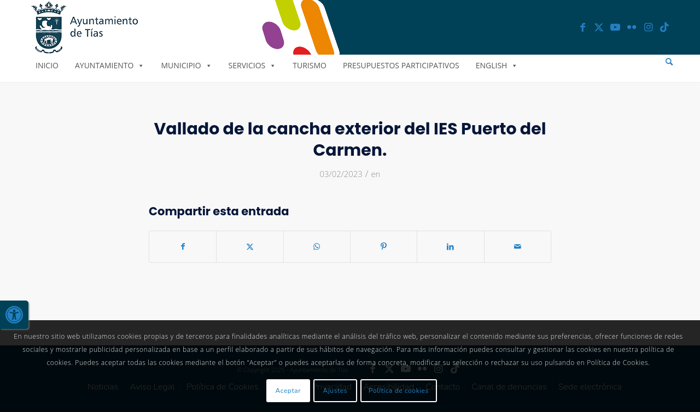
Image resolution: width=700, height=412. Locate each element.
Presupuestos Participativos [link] (401, 65)
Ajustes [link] (335, 390)
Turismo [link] (309, 65)
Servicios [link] (253, 65)
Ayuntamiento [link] (109, 65)
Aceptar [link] (288, 390)
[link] (14, 315)
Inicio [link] (47, 65)
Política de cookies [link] (399, 390)
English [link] (497, 65)
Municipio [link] (186, 65)
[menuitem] (669, 62)
